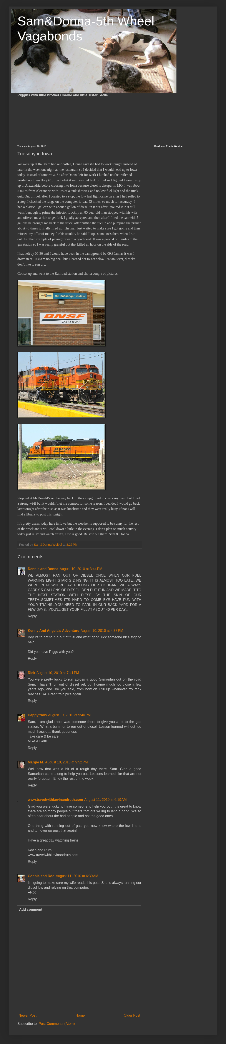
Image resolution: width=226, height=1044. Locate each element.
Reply (32, 616)
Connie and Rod (41, 876)
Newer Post (27, 1015)
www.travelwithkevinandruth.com (55, 799)
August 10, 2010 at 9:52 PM (66, 762)
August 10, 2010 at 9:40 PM (69, 715)
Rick (31, 673)
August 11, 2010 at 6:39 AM (77, 876)
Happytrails (37, 715)
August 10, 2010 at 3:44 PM (81, 569)
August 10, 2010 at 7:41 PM (58, 673)
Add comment (30, 909)
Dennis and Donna (43, 569)
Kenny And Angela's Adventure (53, 630)
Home (80, 1015)
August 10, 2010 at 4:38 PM (102, 630)
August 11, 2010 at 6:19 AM (105, 799)
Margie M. (36, 762)
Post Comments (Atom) (57, 1024)
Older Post (132, 1015)
